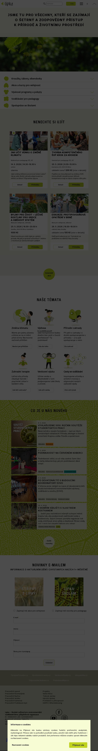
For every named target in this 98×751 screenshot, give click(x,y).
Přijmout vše (78, 745)
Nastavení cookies (20, 745)
